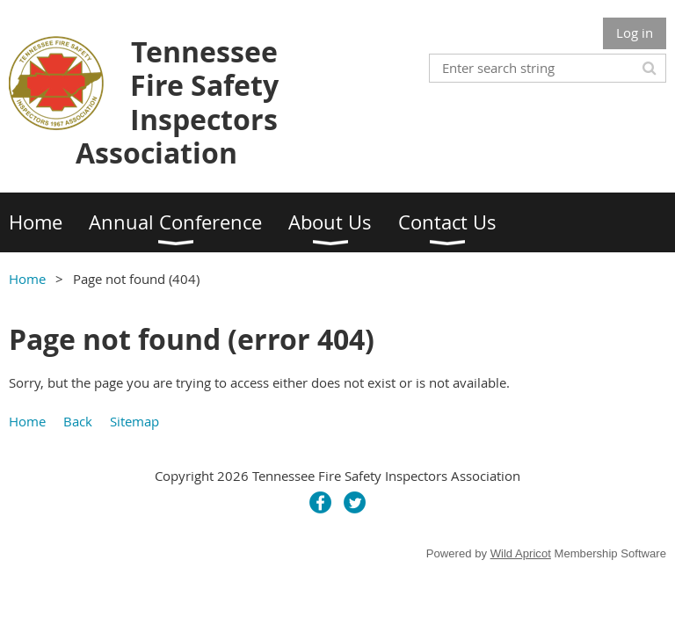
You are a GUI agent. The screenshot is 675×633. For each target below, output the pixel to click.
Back (77, 421)
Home (27, 278)
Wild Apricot (520, 553)
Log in (634, 32)
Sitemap (134, 421)
